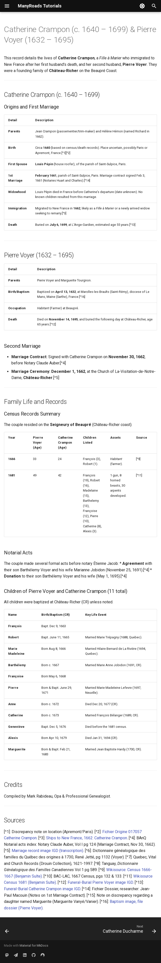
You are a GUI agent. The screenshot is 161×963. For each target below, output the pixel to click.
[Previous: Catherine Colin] (7, 930)
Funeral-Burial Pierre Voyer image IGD (100, 882)
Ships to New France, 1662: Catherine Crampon (86, 838)
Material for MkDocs (34, 945)
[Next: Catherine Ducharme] (128, 930)
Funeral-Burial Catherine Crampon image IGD (42, 888)
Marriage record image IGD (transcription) (47, 850)
